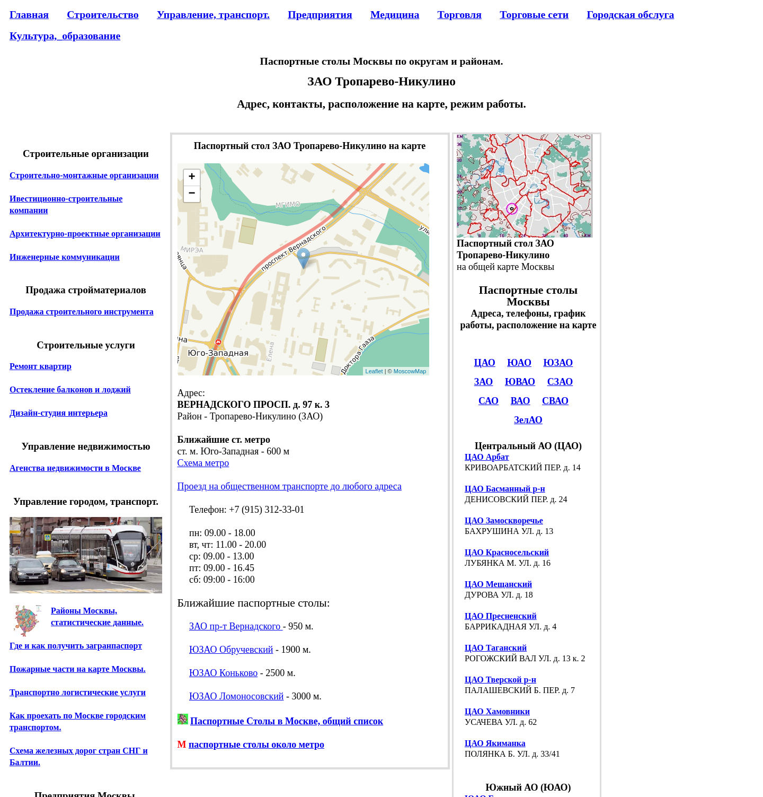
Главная (29, 14)
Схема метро (203, 463)
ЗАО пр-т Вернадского (236, 626)
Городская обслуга (630, 14)
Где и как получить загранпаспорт (76, 645)
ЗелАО (528, 420)
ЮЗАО (558, 362)
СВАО (555, 401)
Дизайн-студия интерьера (59, 412)
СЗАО (560, 381)
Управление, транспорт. (213, 14)
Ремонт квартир (41, 366)
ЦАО (484, 362)
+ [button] (191, 178)
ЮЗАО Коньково (223, 673)
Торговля (460, 14)
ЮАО (519, 362)
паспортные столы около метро (256, 744)
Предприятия (320, 14)
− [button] (191, 194)
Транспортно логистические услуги (78, 692)
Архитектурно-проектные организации (85, 233)
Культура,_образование (65, 35)
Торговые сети (534, 14)
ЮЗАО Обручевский (231, 649)
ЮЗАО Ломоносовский (236, 696)
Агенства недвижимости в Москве (75, 467)
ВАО (520, 401)
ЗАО (483, 381)
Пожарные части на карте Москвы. (78, 668)
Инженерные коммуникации (65, 256)
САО (488, 401)
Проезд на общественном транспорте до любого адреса (290, 486)
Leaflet (374, 371)
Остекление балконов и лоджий (70, 389)
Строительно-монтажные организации (84, 175)
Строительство (102, 14)
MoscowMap (410, 371)
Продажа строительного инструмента (82, 311)
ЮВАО (520, 381)
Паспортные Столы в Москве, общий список (286, 721)
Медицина (394, 14)
